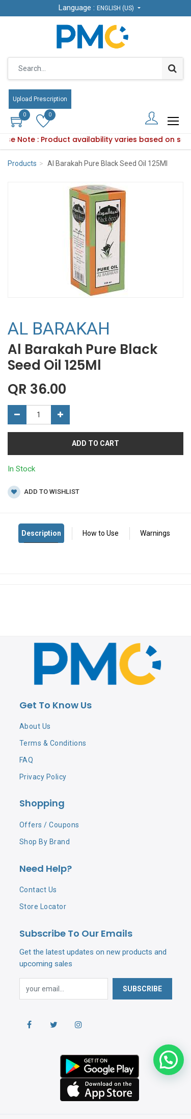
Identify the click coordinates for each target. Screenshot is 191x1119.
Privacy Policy (43, 777)
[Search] (172, 68)
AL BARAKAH (59, 328)
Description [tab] (41, 533)
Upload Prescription (40, 99)
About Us (35, 726)
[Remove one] (17, 414)
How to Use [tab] (101, 533)
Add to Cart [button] (95, 443)
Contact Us (38, 890)
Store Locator (43, 906)
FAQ (26, 760)
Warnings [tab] (155, 533)
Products (22, 163)
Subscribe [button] (142, 989)
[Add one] (60, 414)
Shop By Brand (44, 842)
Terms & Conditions (53, 743)
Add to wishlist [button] (43, 492)
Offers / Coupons (49, 825)
